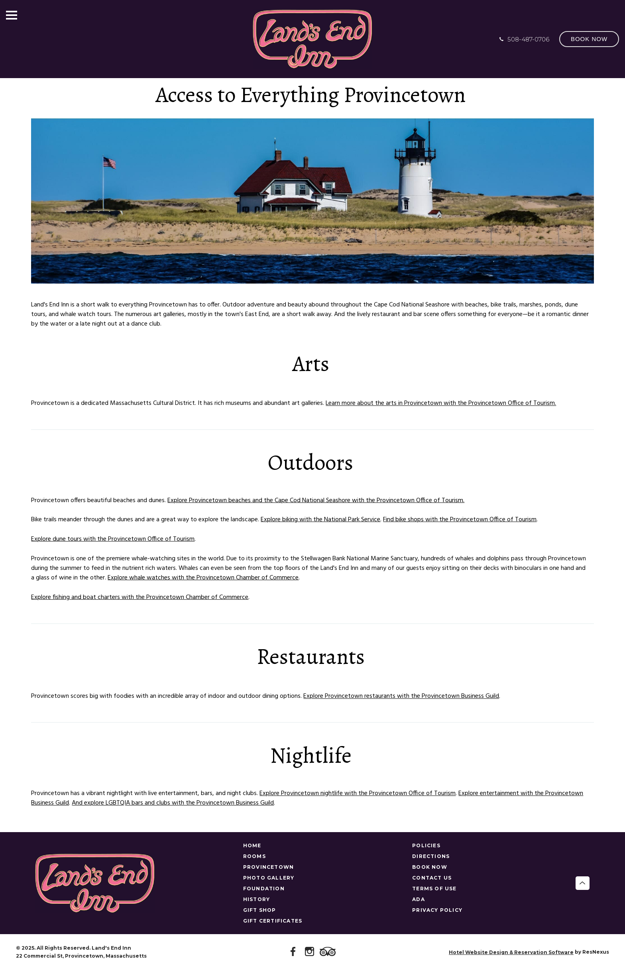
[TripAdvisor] (329, 952)
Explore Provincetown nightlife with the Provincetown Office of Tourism (357, 793)
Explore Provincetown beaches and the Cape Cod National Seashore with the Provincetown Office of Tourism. (315, 500)
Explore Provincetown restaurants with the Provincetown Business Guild (401, 696)
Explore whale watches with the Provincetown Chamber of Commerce (203, 578)
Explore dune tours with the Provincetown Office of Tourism (113, 539)
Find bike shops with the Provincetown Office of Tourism (460, 520)
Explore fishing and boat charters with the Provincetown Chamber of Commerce (139, 597)
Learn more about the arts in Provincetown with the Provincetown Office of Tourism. (441, 403)
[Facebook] (294, 952)
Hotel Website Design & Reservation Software (511, 952)
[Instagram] (310, 952)
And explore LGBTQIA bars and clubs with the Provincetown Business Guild (173, 803)
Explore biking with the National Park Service (320, 520)
